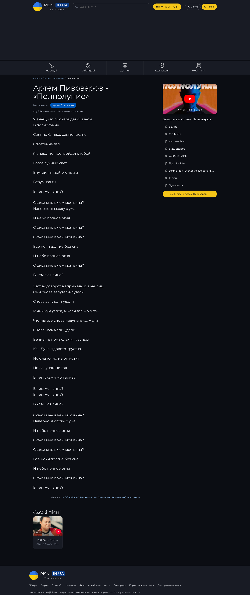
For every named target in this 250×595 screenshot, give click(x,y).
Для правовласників (209, 575)
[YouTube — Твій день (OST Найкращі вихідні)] (58, 531)
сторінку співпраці (67, 588)
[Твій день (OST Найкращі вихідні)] (47, 532)
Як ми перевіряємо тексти (125, 497)
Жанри (73, 575)
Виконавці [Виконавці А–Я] (167, 7)
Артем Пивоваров (54, 78)
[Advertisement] (125, 37)
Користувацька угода (180, 575)
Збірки (84, 575)
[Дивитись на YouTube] (189, 99)
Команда (110, 575)
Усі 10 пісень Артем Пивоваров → (189, 194)
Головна (37, 78)
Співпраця (159, 575)
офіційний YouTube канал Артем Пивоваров (85, 497)
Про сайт (96, 575)
